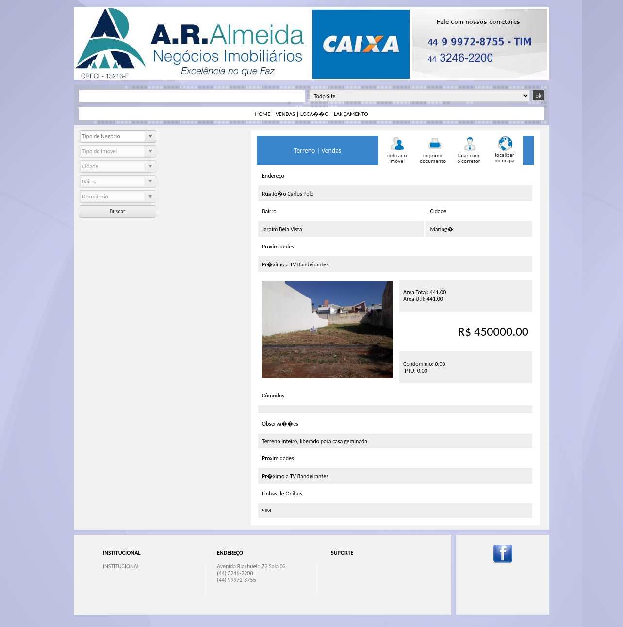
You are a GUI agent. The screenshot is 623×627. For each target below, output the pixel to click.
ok (538, 95)
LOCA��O (314, 114)
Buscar (117, 211)
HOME (263, 114)
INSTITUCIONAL (121, 566)
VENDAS (285, 114)
